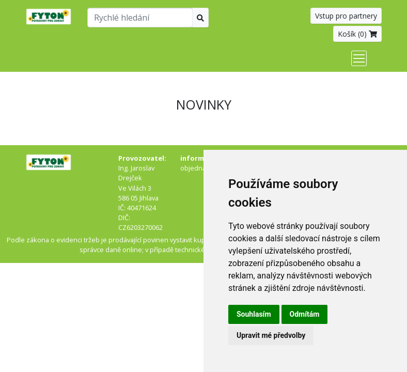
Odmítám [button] (305, 314)
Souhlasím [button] (254, 314)
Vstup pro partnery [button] (346, 16)
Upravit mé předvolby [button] (271, 335)
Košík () (357, 34)
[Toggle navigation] (359, 58)
